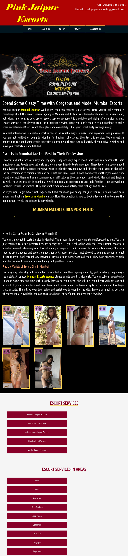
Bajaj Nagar (35, 481)
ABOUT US (46, 29)
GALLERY (62, 29)
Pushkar (34, 516)
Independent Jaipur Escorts (35, 423)
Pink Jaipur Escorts (32, 13)
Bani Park (93, 481)
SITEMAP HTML (51, 545)
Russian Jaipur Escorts (35, 414)
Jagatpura (34, 498)
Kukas (93, 507)
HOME (30, 29)
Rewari (93, 516)
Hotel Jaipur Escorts (93, 423)
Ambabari (35, 472)
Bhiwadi (34, 489)
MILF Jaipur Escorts (93, 414)
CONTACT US (95, 29)
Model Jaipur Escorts (35, 432)
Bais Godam (93, 472)
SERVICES (77, 29)
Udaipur (34, 525)
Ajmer (93, 463)
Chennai (93, 525)
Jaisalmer (93, 498)
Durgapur (93, 489)
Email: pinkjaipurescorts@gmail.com (100, 9)
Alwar (34, 463)
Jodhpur (34, 507)
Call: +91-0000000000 (111, 5)
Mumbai (34, 534)
